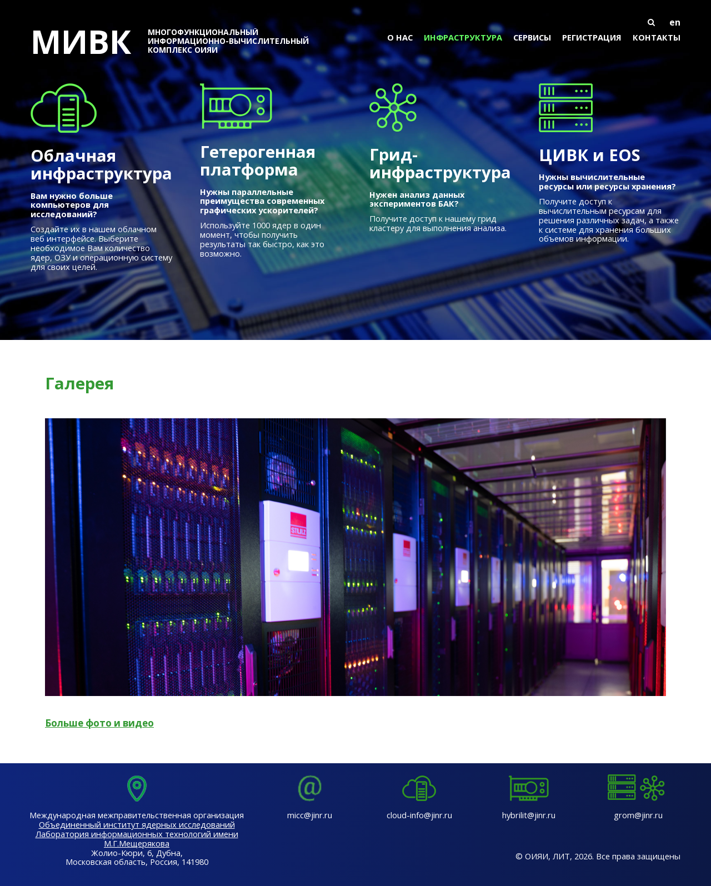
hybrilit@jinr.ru (528, 814)
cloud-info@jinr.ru (419, 814)
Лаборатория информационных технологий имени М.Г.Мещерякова (137, 838)
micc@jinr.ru (309, 814)
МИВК (178, 41)
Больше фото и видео (99, 723)
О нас (400, 37)
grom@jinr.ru (638, 814)
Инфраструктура (463, 37)
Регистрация (592, 37)
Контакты (656, 37)
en (674, 22)
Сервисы (532, 37)
